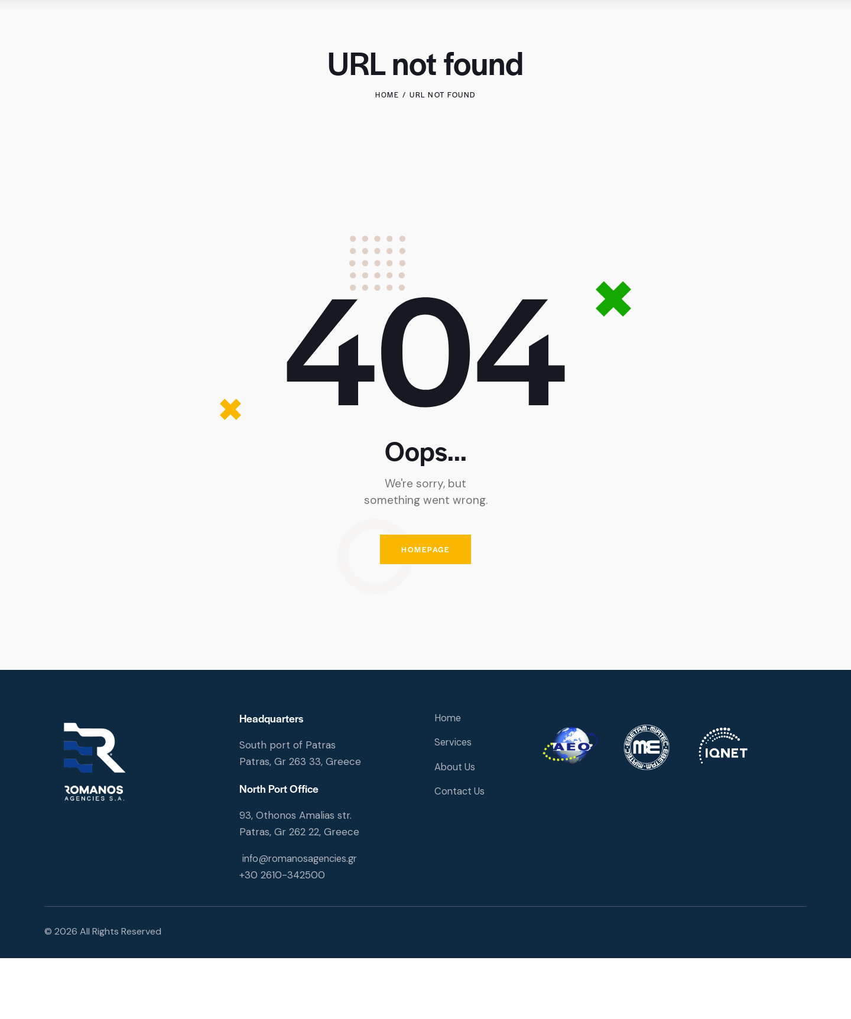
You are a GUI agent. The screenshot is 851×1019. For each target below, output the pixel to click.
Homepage (425, 608)
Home (387, 151)
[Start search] (799, 30)
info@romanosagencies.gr (303, 918)
